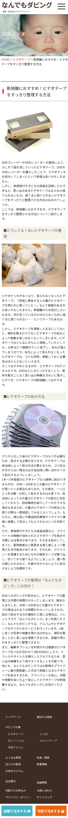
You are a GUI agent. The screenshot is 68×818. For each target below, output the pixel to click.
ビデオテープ (15, 734)
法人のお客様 (13, 764)
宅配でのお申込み (15, 790)
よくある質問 (13, 757)
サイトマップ (44, 797)
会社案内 (10, 781)
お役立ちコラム (14, 771)
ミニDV (43, 734)
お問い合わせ (44, 790)
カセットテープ (48, 740)
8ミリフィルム (16, 740)
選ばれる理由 (44, 717)
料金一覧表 (43, 757)
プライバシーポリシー (18, 797)
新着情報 (42, 764)
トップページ (13, 717)
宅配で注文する (48, 811)
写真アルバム (15, 747)
